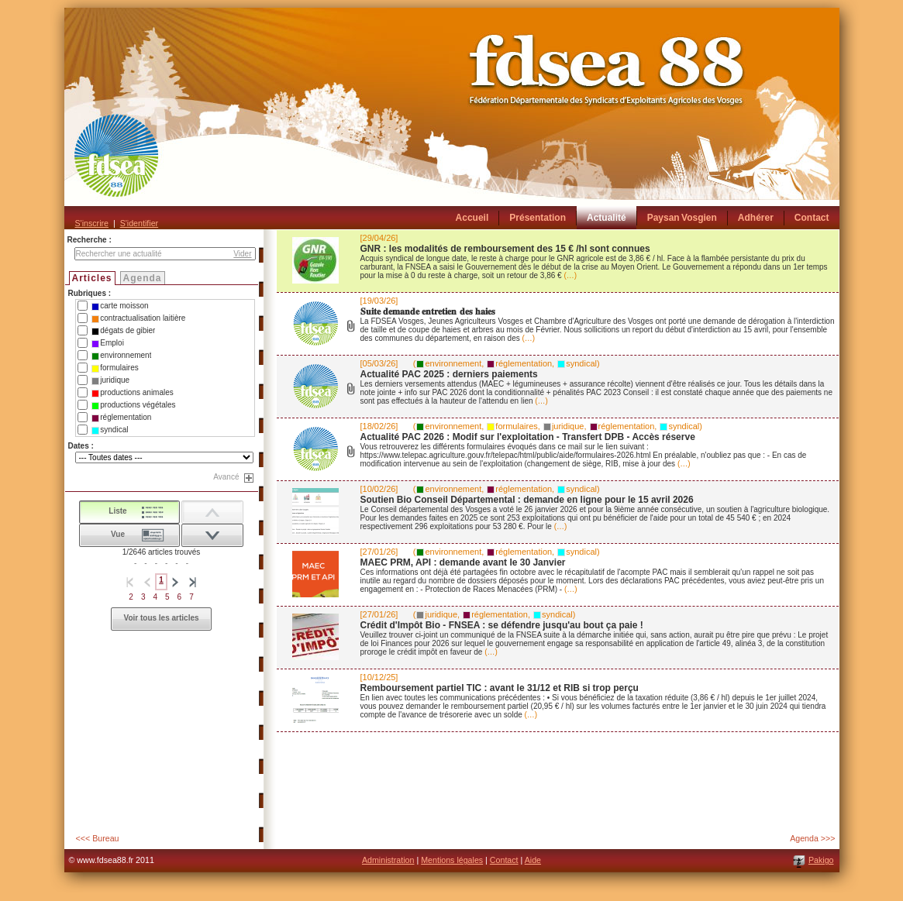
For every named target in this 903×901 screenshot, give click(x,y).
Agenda (142, 278)
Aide (533, 860)
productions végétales (133, 405)
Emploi (107, 343)
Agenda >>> (812, 838)
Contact (504, 860)
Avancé (226, 477)
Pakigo (821, 860)
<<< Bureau (97, 838)
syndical (109, 430)
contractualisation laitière (138, 318)
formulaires (114, 368)
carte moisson (119, 306)
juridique (110, 380)
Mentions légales (452, 860)
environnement (121, 355)
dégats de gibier (123, 330)
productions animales (132, 392)
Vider (242, 253)
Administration (388, 860)
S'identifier (139, 223)
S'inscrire (92, 223)
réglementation (121, 417)
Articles (92, 278)
